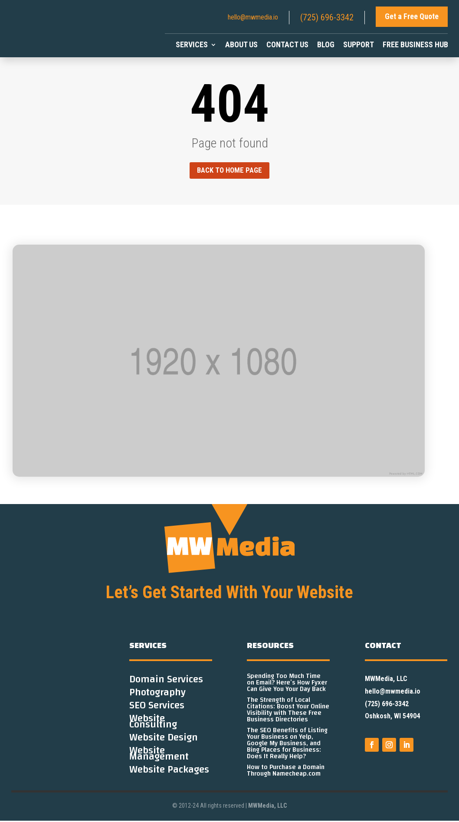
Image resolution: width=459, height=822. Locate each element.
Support (358, 45)
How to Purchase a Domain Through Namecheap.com (286, 772)
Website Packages (169, 772)
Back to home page (229, 170)
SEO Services (156, 708)
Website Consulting (153, 724)
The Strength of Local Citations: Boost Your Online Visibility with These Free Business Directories (288, 711)
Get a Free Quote (412, 16)
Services (192, 45)
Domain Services (166, 682)
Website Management (159, 756)
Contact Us (287, 45)
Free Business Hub (415, 45)
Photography (157, 695)
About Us (241, 45)
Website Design (163, 740)
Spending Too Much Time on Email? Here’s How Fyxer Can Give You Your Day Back (287, 683)
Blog (325, 45)
